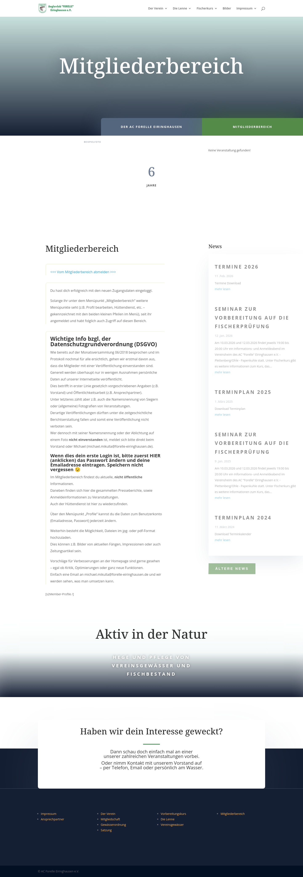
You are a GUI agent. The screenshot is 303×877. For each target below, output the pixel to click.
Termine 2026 (237, 266)
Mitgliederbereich (233, 814)
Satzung (106, 830)
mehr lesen (222, 289)
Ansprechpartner (52, 819)
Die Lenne (180, 8)
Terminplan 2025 (243, 392)
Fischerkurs (205, 8)
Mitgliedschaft (110, 819)
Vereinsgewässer (172, 825)
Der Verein (155, 8)
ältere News (232, 568)
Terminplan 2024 (243, 517)
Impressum (244, 8)
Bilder (227, 8)
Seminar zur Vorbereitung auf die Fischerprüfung (252, 317)
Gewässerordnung (113, 825)
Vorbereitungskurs (173, 814)
